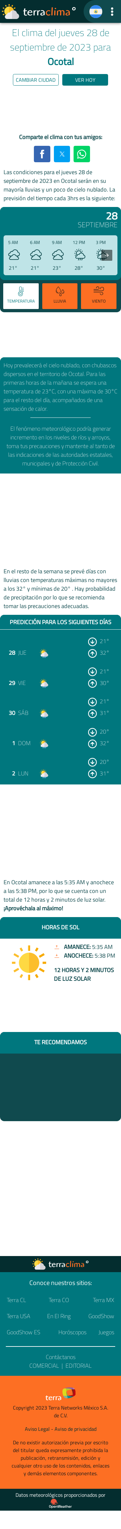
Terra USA (18, 1316)
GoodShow (101, 1316)
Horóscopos (72, 1332)
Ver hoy (85, 80)
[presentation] (106, 255)
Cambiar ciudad (35, 80)
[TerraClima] (95, 11)
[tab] (21, 296)
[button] (112, 11)
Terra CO (59, 1300)
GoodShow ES (23, 1332)
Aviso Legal (37, 1429)
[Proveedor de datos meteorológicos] (60, 1503)
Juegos (106, 1332)
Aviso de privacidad (75, 1429)
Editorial (79, 1365)
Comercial (44, 1365)
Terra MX (103, 1300)
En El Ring (59, 1316)
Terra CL (16, 1300)
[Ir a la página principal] (39, 11)
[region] (60, 111)
